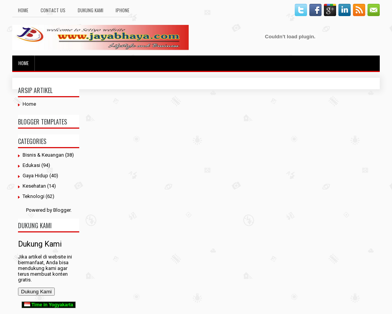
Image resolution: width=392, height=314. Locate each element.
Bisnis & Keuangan (43, 155)
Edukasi (31, 165)
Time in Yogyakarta (48, 304)
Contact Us (53, 10)
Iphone (122, 10)
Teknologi (33, 196)
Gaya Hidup (35, 175)
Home (23, 10)
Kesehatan (34, 186)
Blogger (61, 210)
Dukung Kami (90, 10)
